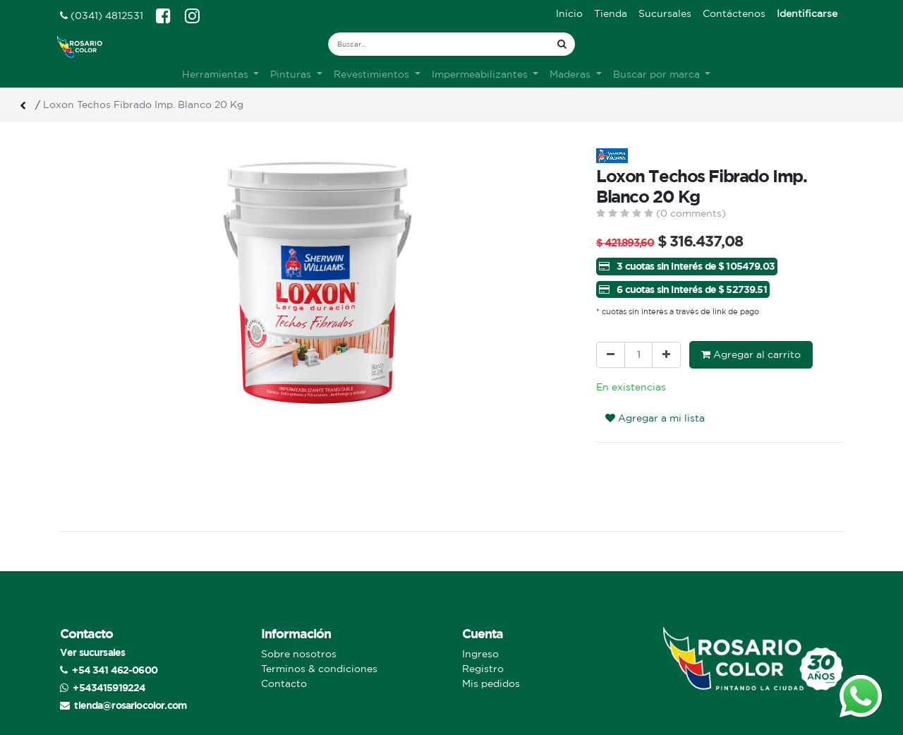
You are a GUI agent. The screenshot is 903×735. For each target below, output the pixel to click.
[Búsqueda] (562, 44)
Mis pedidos (491, 683)
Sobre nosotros (299, 653)
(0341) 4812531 (101, 15)
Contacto (284, 683)
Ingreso (480, 653)
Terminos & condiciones (319, 668)
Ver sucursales (92, 652)
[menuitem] (569, 14)
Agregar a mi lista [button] (655, 418)
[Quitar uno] (610, 355)
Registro (483, 668)
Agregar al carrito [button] (751, 354)
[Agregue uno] (666, 355)
